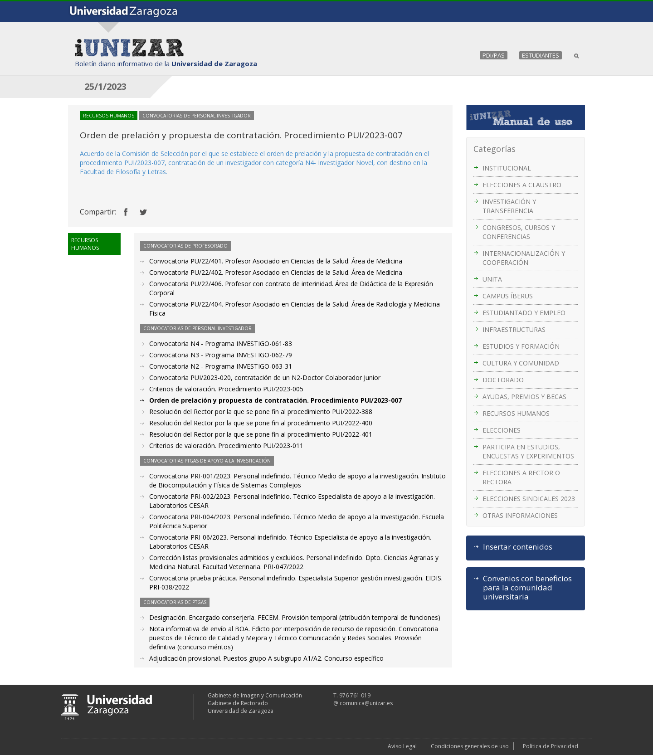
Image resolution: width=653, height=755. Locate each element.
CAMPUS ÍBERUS (507, 296)
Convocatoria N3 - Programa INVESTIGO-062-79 (220, 355)
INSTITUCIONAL (506, 168)
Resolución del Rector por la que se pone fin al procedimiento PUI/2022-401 (260, 434)
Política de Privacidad (550, 746)
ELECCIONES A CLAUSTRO (521, 184)
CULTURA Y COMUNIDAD (520, 363)
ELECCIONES (501, 430)
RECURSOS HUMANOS (516, 413)
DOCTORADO (503, 379)
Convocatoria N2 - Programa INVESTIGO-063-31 (220, 366)
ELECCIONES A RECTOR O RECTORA (521, 477)
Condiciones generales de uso (470, 746)
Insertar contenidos (517, 546)
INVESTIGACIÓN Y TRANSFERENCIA (509, 206)
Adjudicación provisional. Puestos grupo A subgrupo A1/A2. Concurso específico (266, 658)
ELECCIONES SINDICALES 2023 (528, 498)
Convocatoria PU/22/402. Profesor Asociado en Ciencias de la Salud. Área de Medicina (275, 272)
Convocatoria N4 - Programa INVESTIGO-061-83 (220, 343)
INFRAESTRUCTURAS (514, 329)
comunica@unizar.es (366, 703)
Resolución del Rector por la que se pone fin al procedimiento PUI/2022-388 (260, 411)
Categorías (494, 148)
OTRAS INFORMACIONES (520, 515)
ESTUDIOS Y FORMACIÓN (521, 346)
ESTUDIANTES (540, 55)
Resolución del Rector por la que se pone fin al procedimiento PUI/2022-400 (260, 423)
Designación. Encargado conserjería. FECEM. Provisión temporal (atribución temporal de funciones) (294, 617)
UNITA (492, 279)
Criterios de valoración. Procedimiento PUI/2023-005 (226, 389)
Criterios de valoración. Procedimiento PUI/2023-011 (226, 445)
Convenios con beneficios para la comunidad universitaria (527, 587)
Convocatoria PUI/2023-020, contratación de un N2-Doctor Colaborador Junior (264, 377)
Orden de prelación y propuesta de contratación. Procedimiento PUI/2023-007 (275, 400)
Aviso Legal (402, 746)
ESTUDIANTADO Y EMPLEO (523, 312)
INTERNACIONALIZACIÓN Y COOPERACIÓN (523, 258)
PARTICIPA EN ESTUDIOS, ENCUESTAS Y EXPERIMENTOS (528, 451)
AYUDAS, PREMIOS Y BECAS (524, 396)
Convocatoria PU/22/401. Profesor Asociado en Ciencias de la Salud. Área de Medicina (275, 261)
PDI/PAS (493, 55)
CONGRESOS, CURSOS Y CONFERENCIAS (518, 232)
